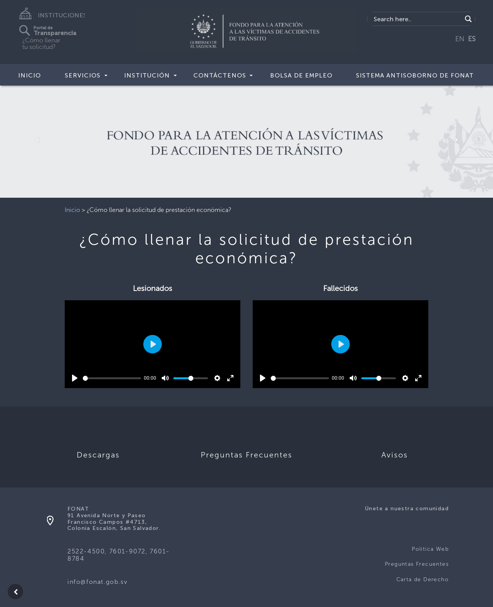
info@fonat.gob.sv (97, 581)
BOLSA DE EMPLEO (301, 75)
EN (459, 39)
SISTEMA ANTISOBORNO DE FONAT (415, 75)
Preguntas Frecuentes (417, 564)
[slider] (112, 378)
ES (472, 39)
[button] (37, 140)
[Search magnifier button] (468, 18)
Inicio (29, 75)
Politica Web (430, 549)
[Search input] (417, 18)
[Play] (75, 378)
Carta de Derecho (422, 579)
